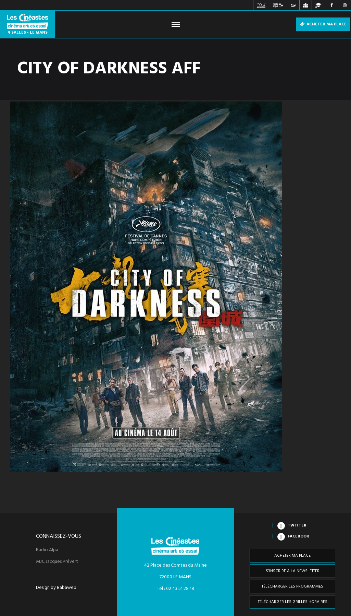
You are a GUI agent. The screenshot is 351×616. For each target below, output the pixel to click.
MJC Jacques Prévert (57, 561)
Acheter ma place (323, 24)
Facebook (298, 536)
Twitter (297, 525)
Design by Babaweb (56, 587)
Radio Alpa (47, 550)
